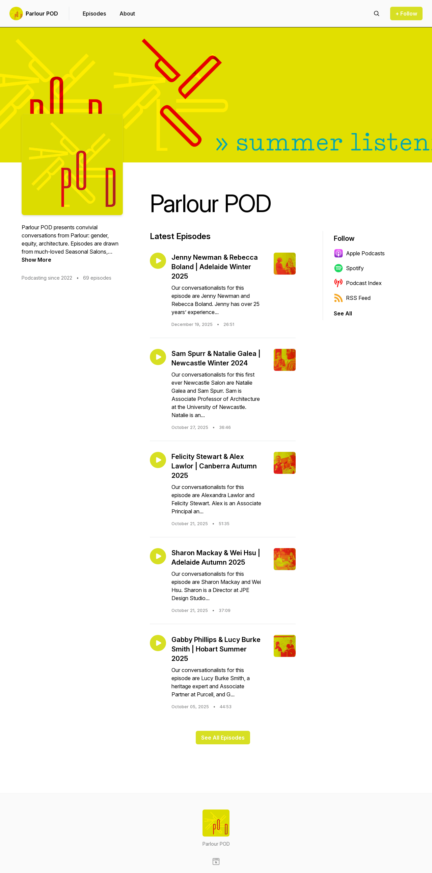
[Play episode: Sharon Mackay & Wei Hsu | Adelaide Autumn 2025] (158, 556)
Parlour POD (42, 13)
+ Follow (406, 13)
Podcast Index (358, 283)
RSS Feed (352, 298)
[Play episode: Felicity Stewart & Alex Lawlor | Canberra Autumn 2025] (158, 460)
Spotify (349, 268)
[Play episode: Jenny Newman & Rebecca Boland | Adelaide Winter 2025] (158, 261)
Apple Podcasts (359, 253)
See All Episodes (223, 737)
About (127, 13)
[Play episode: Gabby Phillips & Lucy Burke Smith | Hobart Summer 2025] (158, 643)
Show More (36, 259)
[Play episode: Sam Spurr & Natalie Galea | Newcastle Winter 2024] (158, 357)
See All (343, 313)
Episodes (94, 13)
